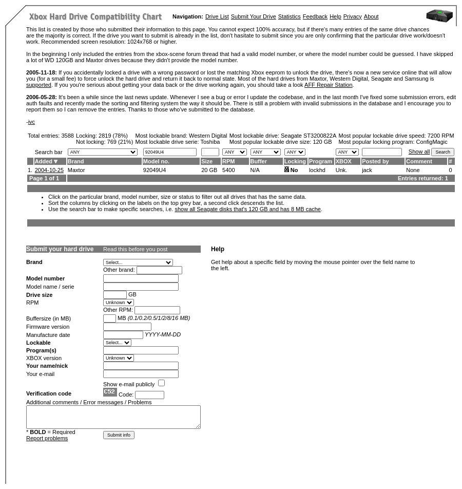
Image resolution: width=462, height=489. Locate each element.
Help (335, 16)
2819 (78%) (113, 136)
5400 (228, 170)
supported (38, 85)
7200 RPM (441, 136)
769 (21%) (120, 142)
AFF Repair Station (328, 85)
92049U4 (154, 170)
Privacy (352, 16)
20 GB (209, 170)
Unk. (342, 170)
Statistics (289, 16)
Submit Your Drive (253, 16)
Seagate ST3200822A (308, 136)
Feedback (315, 16)
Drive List (217, 16)
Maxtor (76, 170)
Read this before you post (135, 249)
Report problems (47, 438)
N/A (255, 170)
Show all (419, 151)
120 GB (322, 142)
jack (367, 170)
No (294, 170)
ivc (31, 122)
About (371, 16)
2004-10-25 (49, 170)
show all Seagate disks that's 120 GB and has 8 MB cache (248, 209)
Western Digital (208, 136)
